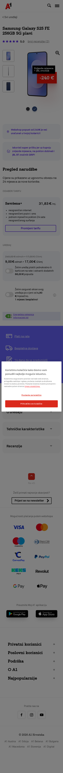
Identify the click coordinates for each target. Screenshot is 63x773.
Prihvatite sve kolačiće (31, 404)
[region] (31, 386)
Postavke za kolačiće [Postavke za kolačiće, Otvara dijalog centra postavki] (31, 395)
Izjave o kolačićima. (32, 386)
